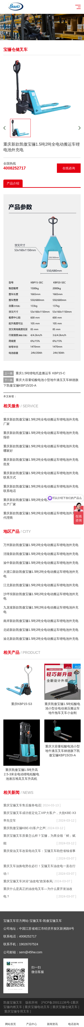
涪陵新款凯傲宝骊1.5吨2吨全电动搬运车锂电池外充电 (40, 554)
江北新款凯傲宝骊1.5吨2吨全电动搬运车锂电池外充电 (40, 585)
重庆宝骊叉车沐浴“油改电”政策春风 (37, 881)
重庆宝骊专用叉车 (16, 1011)
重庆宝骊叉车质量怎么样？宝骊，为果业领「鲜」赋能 (39, 840)
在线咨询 (68, 168)
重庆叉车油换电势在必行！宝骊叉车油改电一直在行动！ (39, 870)
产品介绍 (13, 183)
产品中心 (31, 1021)
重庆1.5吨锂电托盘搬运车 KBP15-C (40, 373)
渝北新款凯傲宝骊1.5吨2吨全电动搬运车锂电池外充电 (40, 638)
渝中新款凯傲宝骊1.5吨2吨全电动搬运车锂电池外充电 (40, 563)
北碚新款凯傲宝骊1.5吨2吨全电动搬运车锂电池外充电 (40, 630)
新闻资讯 (52, 1021)
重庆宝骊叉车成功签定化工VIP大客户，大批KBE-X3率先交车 (39, 817)
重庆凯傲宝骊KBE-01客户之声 (34, 828)
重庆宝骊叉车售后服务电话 (31, 805)
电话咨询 (73, 1021)
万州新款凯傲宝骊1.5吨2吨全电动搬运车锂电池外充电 (40, 545)
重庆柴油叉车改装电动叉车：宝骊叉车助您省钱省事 (39, 852)
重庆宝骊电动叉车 (37, 1007)
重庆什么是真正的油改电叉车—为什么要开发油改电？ (39, 893)
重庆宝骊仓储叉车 (65, 1007)
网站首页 (10, 1021)
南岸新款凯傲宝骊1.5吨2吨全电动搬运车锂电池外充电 (40, 621)
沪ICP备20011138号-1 (56, 1002)
